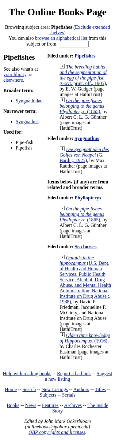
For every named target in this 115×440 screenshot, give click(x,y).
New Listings (54, 389)
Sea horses (86, 246)
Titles (100, 389)
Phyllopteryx (88, 197)
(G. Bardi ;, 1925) (84, 155)
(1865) (81, 106)
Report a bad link (74, 373)
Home (11, 389)
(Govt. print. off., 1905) (82, 75)
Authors (81, 389)
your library (14, 74)
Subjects (48, 394)
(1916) (84, 338)
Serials (68, 394)
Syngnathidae (29, 100)
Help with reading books (27, 373)
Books (13, 405)
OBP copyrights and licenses (57, 432)
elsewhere (13, 80)
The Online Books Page (57, 11)
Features (50, 405)
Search (29, 389)
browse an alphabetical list (61, 38)
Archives (73, 405)
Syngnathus (27, 121)
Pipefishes (85, 55)
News (30, 405)
